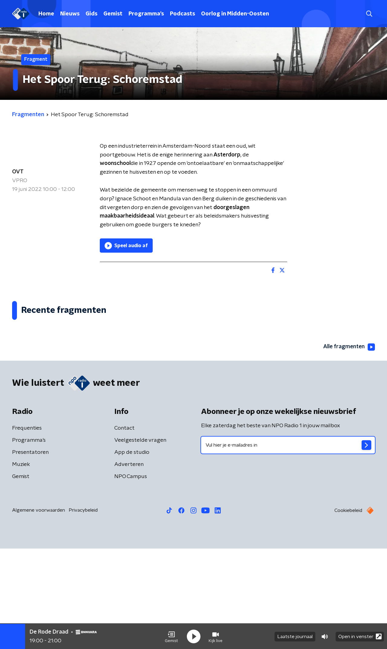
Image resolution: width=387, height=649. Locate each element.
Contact (124, 528)
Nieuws (70, 14)
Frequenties (27, 528)
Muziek (21, 565)
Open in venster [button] (360, 636)
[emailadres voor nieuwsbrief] (288, 545)
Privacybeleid (83, 610)
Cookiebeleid (348, 610)
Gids (91, 14)
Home (46, 14)
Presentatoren (30, 553)
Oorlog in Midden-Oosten (235, 14)
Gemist (112, 14)
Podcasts (182, 14)
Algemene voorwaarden (38, 610)
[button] (171, 636)
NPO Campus (130, 577)
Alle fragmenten (348, 447)
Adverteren (129, 565)
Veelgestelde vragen (140, 540)
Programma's (146, 14)
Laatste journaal (295, 636)
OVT (18, 172)
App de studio (131, 553)
